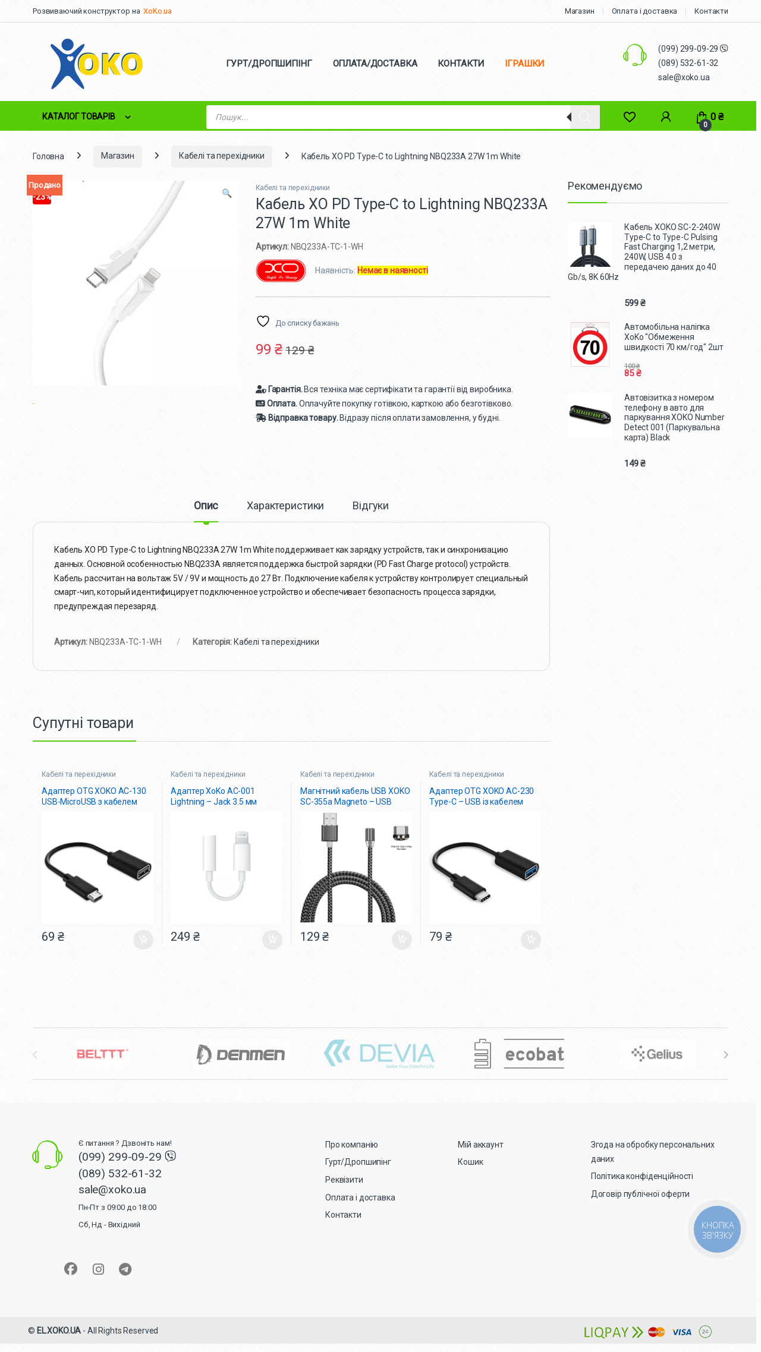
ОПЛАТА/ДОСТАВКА (375, 63)
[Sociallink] (70, 1282)
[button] (227, 194)
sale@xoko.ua (683, 77)
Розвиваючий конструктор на (86, 11)
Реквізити (344, 1194)
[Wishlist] (629, 116)
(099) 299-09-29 (689, 48)
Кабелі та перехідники (222, 155)
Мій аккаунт (480, 1159)
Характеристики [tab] (285, 519)
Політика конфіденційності (642, 1190)
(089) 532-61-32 (688, 63)
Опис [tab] (206, 519)
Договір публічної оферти (640, 1208)
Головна (48, 155)
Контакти (711, 11)
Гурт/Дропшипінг (358, 1176)
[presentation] (725, 1069)
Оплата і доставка (645, 11)
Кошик (470, 1176)
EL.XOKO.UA (59, 1345)
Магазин (580, 11)
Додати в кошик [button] (143, 954)
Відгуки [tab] (371, 519)
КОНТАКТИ (461, 63)
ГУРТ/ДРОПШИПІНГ (269, 63)
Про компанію (351, 1159)
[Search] (585, 117)
